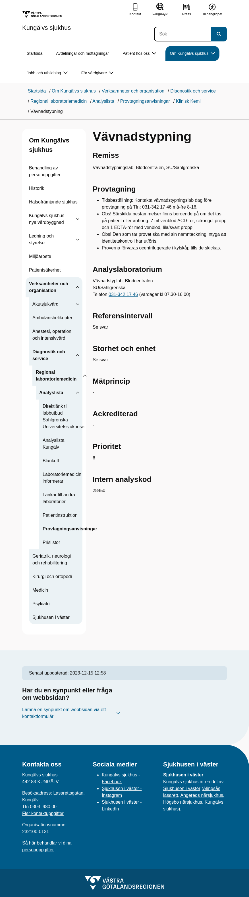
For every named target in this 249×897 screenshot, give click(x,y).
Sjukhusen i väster (51, 617)
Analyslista (51, 392)
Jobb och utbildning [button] (47, 73)
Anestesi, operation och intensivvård (51, 335)
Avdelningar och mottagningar (82, 53)
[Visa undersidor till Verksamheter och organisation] (77, 287)
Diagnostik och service (48, 355)
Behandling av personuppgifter (45, 171)
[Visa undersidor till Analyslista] (77, 393)
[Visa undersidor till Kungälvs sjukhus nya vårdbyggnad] (77, 219)
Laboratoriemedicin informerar (62, 478)
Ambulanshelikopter (52, 317)
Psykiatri (40, 603)
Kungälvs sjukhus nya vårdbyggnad (47, 219)
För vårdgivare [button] (97, 73)
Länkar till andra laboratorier (59, 498)
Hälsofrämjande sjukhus (53, 201)
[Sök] (182, 34)
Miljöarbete (40, 256)
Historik (36, 188)
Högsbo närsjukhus (182, 802)
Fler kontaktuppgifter (43, 813)
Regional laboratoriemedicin (56, 375)
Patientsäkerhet (45, 270)
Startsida (34, 53)
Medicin (40, 590)
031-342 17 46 (123, 294)
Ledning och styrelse (41, 239)
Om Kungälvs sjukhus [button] (192, 53)
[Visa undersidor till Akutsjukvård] (77, 304)
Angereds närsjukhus (201, 795)
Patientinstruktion (60, 515)
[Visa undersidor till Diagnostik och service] (77, 355)
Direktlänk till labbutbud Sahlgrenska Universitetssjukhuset (64, 416)
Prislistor (51, 542)
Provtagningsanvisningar (70, 528)
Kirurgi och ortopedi (52, 576)
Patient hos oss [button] (139, 53)
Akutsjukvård (45, 304)
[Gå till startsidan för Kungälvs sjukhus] (46, 20)
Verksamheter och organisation (48, 287)
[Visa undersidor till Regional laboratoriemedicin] (85, 376)
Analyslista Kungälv (53, 443)
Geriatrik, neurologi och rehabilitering (51, 559)
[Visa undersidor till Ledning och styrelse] (77, 239)
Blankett (51, 460)
